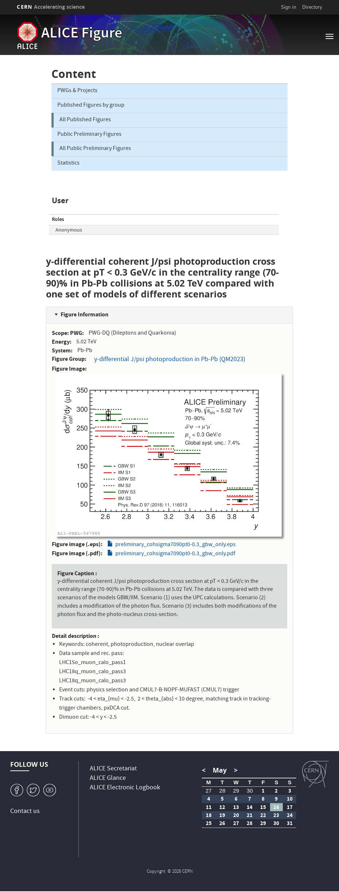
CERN (51, 6)
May (219, 770)
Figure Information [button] (84, 314)
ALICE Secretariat (113, 769)
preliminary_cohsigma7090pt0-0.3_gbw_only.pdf (175, 554)
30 (250, 791)
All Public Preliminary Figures (95, 149)
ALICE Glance (108, 779)
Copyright (156, 871)
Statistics (68, 163)
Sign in (288, 7)
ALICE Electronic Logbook (125, 788)
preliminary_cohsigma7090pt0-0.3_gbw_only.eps (175, 545)
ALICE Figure (81, 34)
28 (222, 791)
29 (236, 791)
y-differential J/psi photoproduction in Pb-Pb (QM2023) (169, 360)
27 (208, 791)
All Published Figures (85, 120)
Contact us (25, 812)
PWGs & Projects (77, 91)
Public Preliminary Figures (89, 134)
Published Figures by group (90, 105)
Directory (312, 7)
